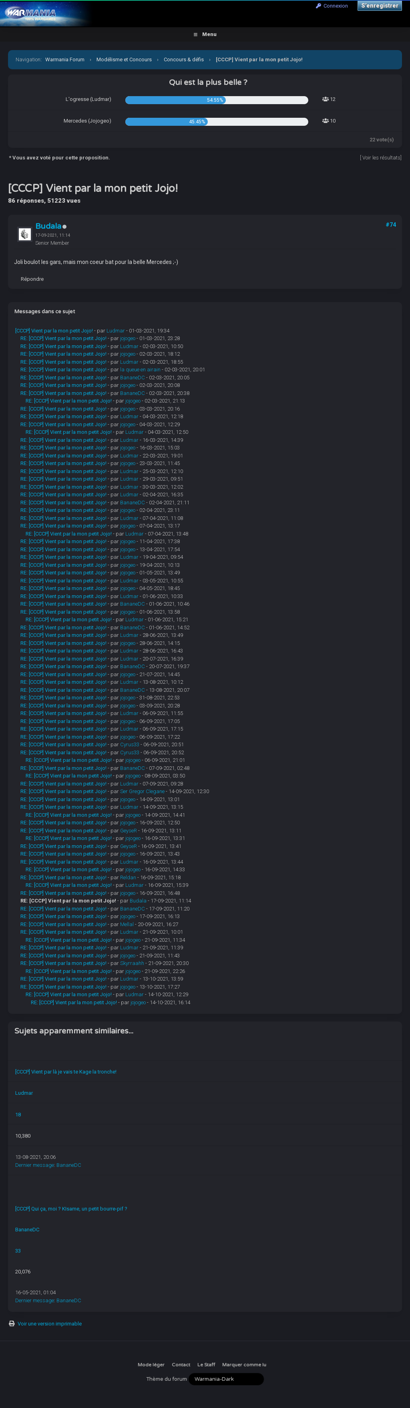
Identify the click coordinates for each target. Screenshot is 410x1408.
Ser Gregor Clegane (142, 791)
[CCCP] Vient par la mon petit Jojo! (54, 331)
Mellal (127, 924)
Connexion (332, 6)
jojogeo (127, 338)
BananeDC (132, 378)
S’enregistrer (379, 5)
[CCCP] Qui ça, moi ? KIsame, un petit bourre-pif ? (71, 1209)
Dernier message (34, 1165)
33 (18, 1251)
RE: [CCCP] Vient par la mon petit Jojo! (63, 338)
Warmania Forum (64, 59)
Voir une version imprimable (50, 1324)
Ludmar (116, 331)
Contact (181, 1365)
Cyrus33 (129, 744)
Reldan (128, 877)
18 (18, 1115)
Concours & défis (184, 59)
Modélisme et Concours (124, 59)
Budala (48, 226)
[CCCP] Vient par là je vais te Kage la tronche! (66, 1072)
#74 (391, 225)
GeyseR (128, 831)
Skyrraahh (132, 963)
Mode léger (151, 1365)
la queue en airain (140, 370)
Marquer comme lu (244, 1365)
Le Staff (206, 1365)
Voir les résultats (381, 158)
